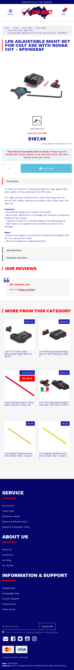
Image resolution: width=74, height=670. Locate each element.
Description (13, 181)
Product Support (10, 598)
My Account (8, 505)
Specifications (14, 250)
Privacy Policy (9, 604)
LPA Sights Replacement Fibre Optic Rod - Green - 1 (53, 456)
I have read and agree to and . (30, 632)
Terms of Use (8, 609)
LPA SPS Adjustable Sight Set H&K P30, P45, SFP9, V (54, 403)
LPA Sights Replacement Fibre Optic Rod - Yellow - (18, 454)
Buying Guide (8, 588)
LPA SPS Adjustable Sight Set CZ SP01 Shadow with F (53, 354)
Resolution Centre (11, 516)
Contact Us (7, 555)
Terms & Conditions (34, 632)
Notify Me (46, 168)
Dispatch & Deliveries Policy (16, 527)
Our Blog (6, 560)
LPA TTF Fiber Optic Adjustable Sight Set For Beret (18, 354)
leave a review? (27, 289)
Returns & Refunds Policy (14, 521)
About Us (6, 549)
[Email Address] (19, 626)
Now (27, 372)
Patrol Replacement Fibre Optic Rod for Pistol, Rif (19, 403)
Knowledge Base (10, 593)
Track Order (8, 511)
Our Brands (7, 565)
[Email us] (5, 638)
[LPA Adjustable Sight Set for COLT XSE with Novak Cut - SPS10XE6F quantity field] (9, 168)
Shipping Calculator (17, 258)
